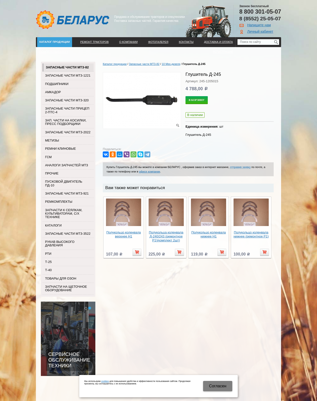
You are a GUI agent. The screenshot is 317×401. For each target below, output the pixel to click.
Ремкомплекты (58, 201)
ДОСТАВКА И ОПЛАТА (218, 41)
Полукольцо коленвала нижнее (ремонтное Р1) (251, 234)
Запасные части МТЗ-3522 (67, 233)
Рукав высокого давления (60, 243)
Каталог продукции (54, 41)
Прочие (51, 173)
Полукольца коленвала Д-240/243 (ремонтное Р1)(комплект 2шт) (166, 236)
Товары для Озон (60, 278)
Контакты (186, 41)
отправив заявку (240, 167)
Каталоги (53, 225)
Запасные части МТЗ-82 (67, 67)
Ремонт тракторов (94, 41)
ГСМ (48, 157)
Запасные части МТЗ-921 (67, 193)
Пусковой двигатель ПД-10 (63, 183)
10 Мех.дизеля (171, 63)
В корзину (197, 99)
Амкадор (53, 92)
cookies (105, 381)
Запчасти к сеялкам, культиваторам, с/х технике (63, 213)
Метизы (52, 140)
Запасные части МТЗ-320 (67, 100)
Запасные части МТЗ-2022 (67, 132)
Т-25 (48, 262)
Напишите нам (259, 25)
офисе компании (149, 171)
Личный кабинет (260, 31)
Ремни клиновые (60, 148)
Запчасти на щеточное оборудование (66, 288)
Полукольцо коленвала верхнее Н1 (123, 234)
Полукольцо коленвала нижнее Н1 (208, 234)
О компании (128, 41)
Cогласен (217, 386)
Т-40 (48, 270)
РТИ (48, 254)
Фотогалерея (158, 41)
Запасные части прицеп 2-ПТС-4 (67, 110)
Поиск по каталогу (53, 51)
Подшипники (56, 84)
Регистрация (223, 51)
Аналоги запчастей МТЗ (66, 165)
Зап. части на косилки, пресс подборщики (65, 122)
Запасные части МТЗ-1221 (67, 75)
